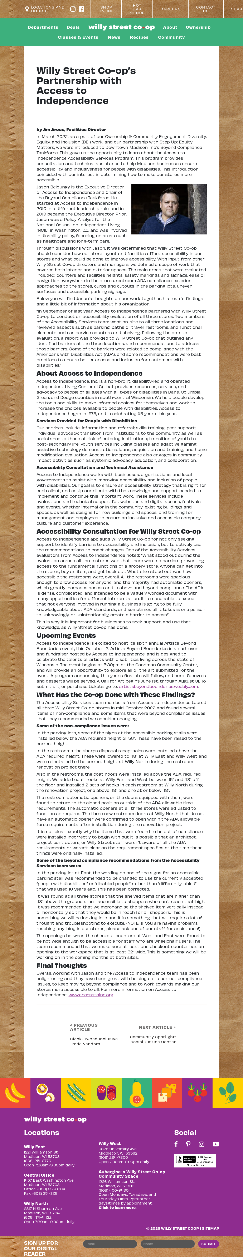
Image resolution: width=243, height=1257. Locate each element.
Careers (170, 9)
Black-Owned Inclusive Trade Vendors (94, 1041)
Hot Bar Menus (137, 9)
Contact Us (206, 9)
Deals (73, 27)
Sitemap (210, 1228)
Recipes (139, 37)
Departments (43, 27)
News (114, 37)
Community (171, 37)
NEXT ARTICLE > (157, 1027)
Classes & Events (78, 37)
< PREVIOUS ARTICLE (84, 1027)
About (170, 27)
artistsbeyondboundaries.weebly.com (158, 686)
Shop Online (106, 9)
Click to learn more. (117, 1207)
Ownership (198, 27)
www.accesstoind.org (91, 994)
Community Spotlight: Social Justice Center (153, 1039)
